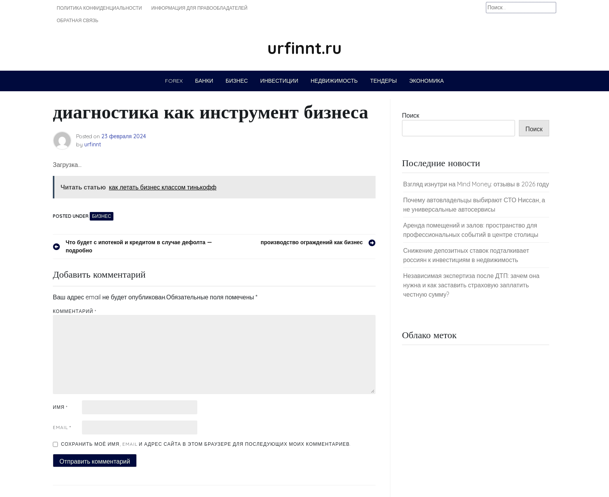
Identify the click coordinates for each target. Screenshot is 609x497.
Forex (174, 80)
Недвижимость (334, 80)
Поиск (410, 115)
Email (62, 427)
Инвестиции (279, 80)
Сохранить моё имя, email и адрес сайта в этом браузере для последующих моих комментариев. (206, 444)
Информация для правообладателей (199, 8)
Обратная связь (77, 20)
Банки (204, 80)
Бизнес (237, 80)
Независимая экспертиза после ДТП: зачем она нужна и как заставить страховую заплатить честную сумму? (471, 285)
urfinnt (92, 144)
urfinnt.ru (304, 48)
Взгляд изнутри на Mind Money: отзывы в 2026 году (476, 184)
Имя (60, 407)
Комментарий (74, 311)
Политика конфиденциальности (99, 8)
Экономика (426, 80)
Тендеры (383, 80)
